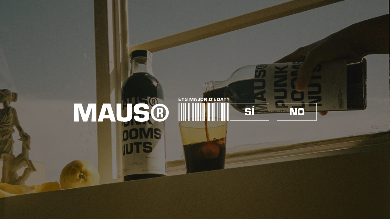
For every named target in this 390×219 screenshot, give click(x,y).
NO (297, 112)
